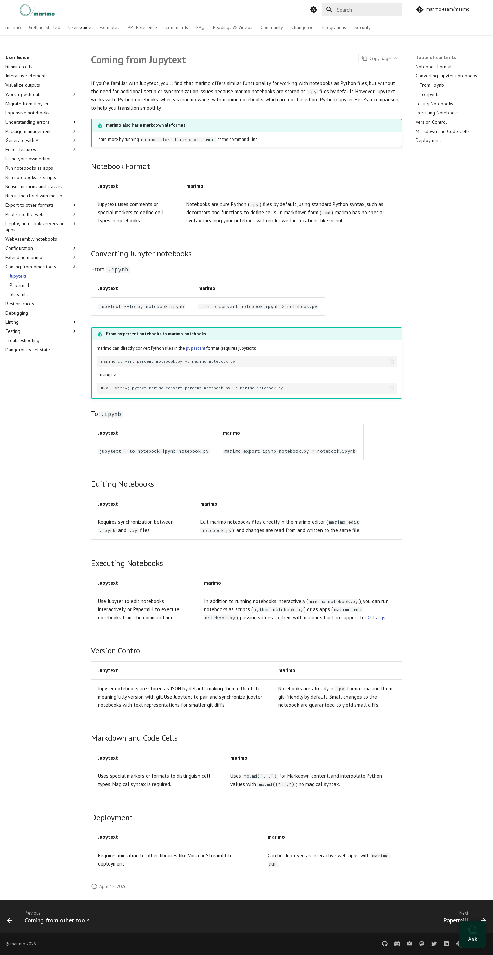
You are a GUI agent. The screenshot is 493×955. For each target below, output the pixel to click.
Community (272, 27)
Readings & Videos (232, 27)
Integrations (334, 27)
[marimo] (29, 9)
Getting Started (44, 27)
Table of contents (436, 57)
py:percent (195, 348)
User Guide (79, 27)
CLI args (376, 617)
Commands (176, 27)
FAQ (200, 27)
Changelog (302, 27)
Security (362, 27)
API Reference (142, 27)
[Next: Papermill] (462, 918)
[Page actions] (380, 58)
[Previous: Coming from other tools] (50, 918)
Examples (109, 27)
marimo (13, 27)
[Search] (362, 9)
